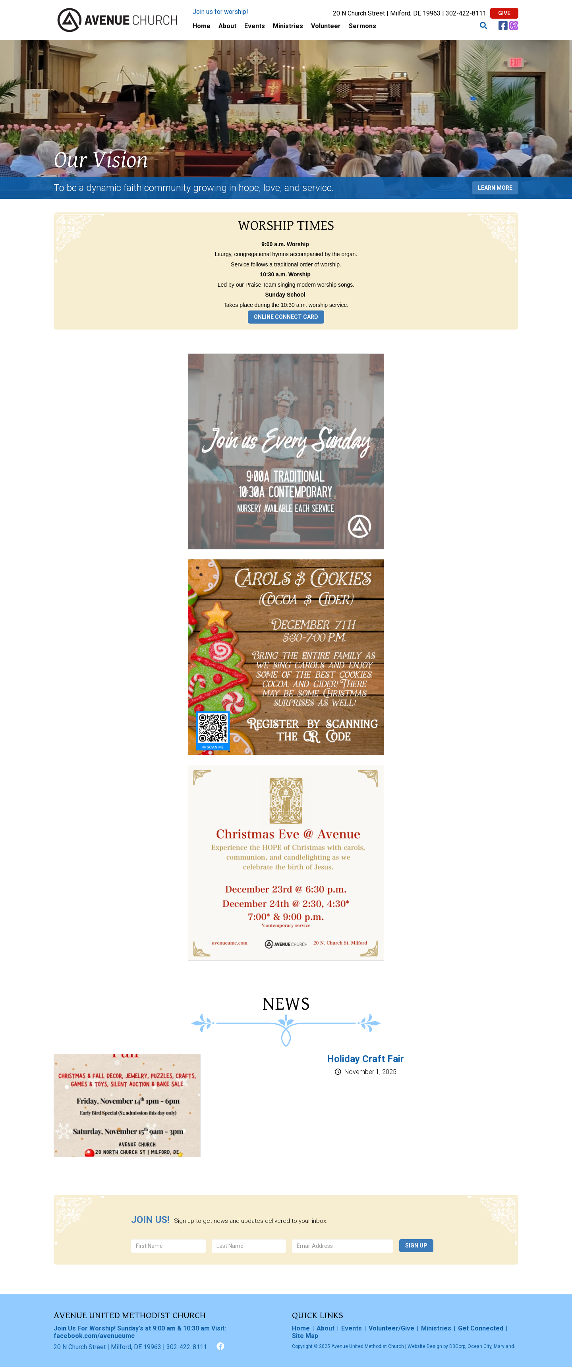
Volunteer (326, 26)
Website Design (425, 1346)
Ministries (288, 26)
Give (504, 13)
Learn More (495, 187)
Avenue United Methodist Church (367, 1346)
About (227, 26)
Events (254, 26)
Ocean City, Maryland (491, 1346)
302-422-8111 (466, 13)
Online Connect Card (286, 317)
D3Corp (457, 1346)
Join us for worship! (220, 11)
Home (202, 26)
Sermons (362, 26)
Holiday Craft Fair (365, 1058)
